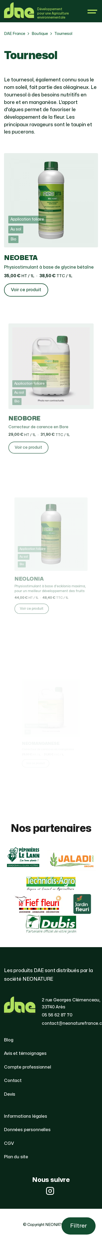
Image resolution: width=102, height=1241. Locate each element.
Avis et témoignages (25, 1053)
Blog (8, 1040)
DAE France (14, 33)
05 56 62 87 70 (57, 1015)
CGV (9, 1143)
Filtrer (78, 1226)
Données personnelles (27, 1130)
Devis (9, 1094)
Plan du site (16, 1157)
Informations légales (25, 1116)
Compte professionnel (27, 1067)
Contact (13, 1080)
